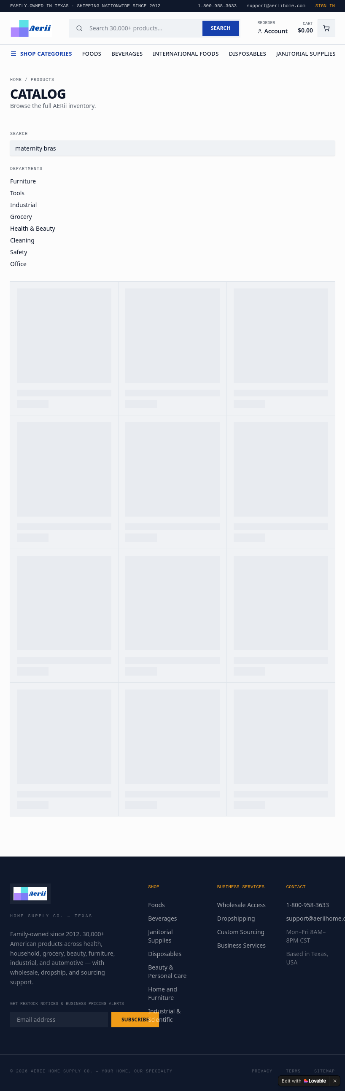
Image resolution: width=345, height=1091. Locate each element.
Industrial (23, 205)
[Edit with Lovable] (303, 1081)
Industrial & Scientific (164, 1015)
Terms (293, 1071)
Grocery (21, 217)
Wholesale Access (241, 905)
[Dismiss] (335, 1081)
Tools (17, 193)
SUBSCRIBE (135, 1019)
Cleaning (22, 240)
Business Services (241, 945)
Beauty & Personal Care (167, 971)
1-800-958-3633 (307, 905)
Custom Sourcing (240, 932)
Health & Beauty (32, 228)
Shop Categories (41, 53)
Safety (18, 252)
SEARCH (220, 28)
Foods (92, 53)
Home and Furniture (162, 993)
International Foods (185, 53)
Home (16, 80)
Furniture (23, 181)
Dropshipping (236, 918)
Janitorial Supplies (306, 53)
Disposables (247, 53)
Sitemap (324, 1071)
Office (18, 264)
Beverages (127, 53)
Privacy (262, 1071)
